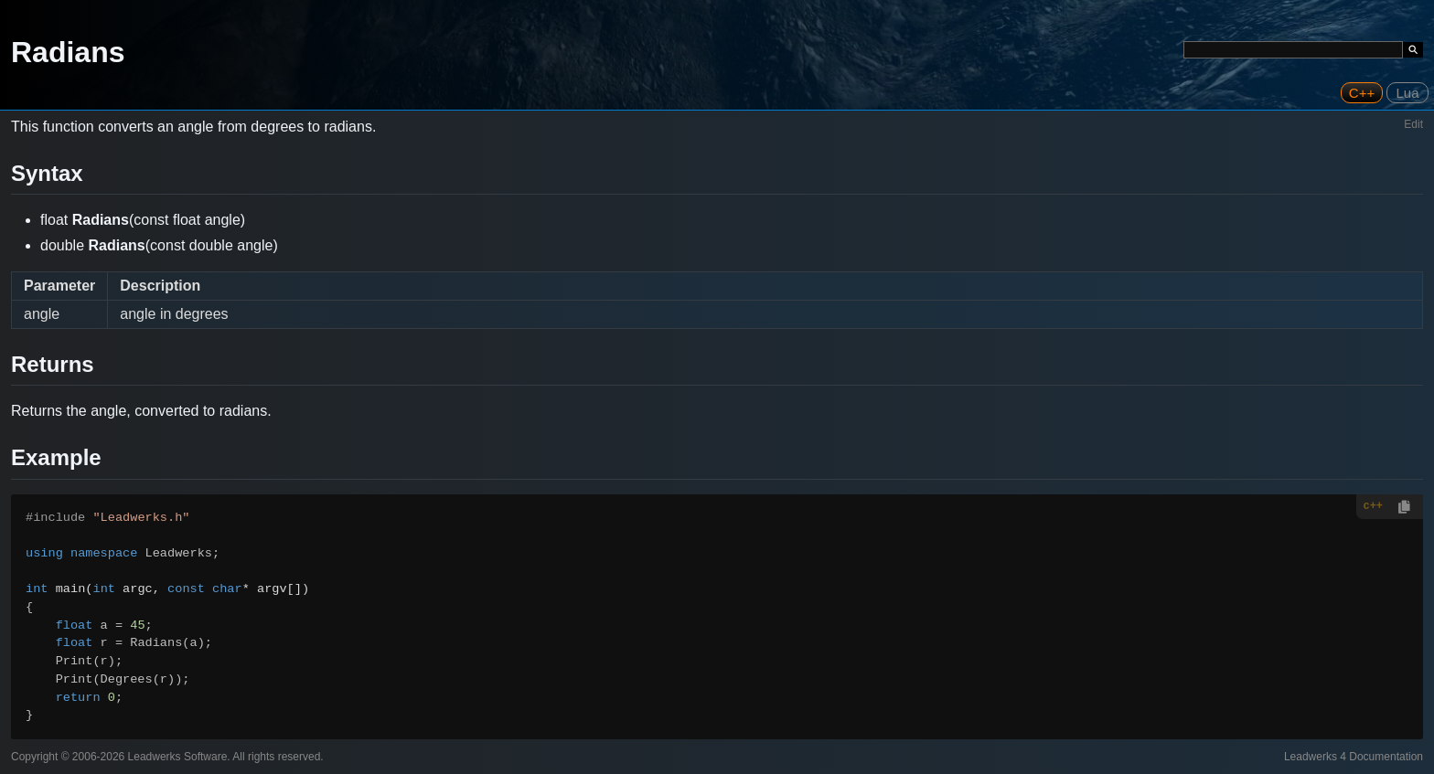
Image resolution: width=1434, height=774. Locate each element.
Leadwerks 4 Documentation (1353, 756)
